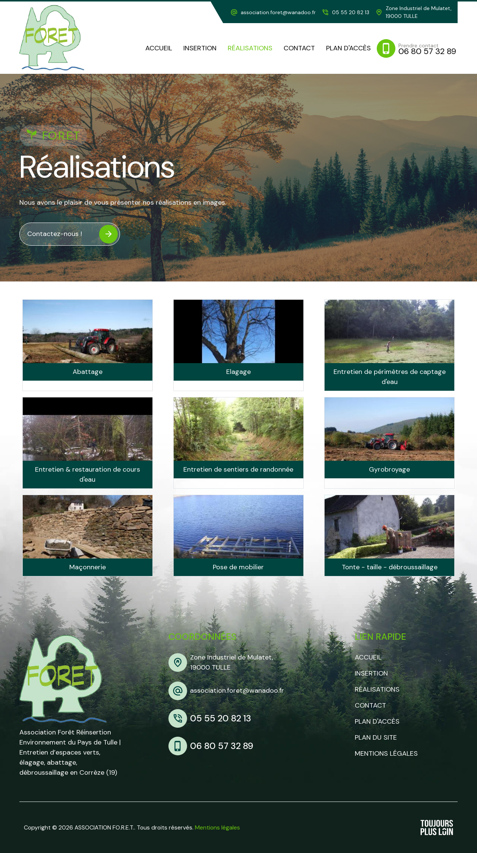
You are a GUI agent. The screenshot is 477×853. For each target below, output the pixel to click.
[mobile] (417, 48)
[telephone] (345, 12)
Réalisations (377, 689)
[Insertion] (200, 48)
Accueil (368, 657)
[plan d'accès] (348, 48)
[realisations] (250, 48)
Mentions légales (386, 753)
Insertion (371, 673)
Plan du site (376, 737)
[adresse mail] (273, 12)
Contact (370, 705)
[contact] (299, 48)
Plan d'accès (377, 721)
